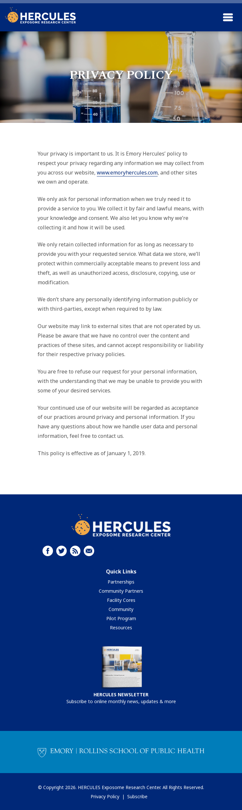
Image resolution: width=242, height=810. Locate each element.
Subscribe (137, 796)
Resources (121, 627)
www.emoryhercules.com (127, 172)
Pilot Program (121, 618)
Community (121, 609)
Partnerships (121, 582)
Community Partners (121, 591)
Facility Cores (121, 600)
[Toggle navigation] (228, 17)
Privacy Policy (105, 796)
